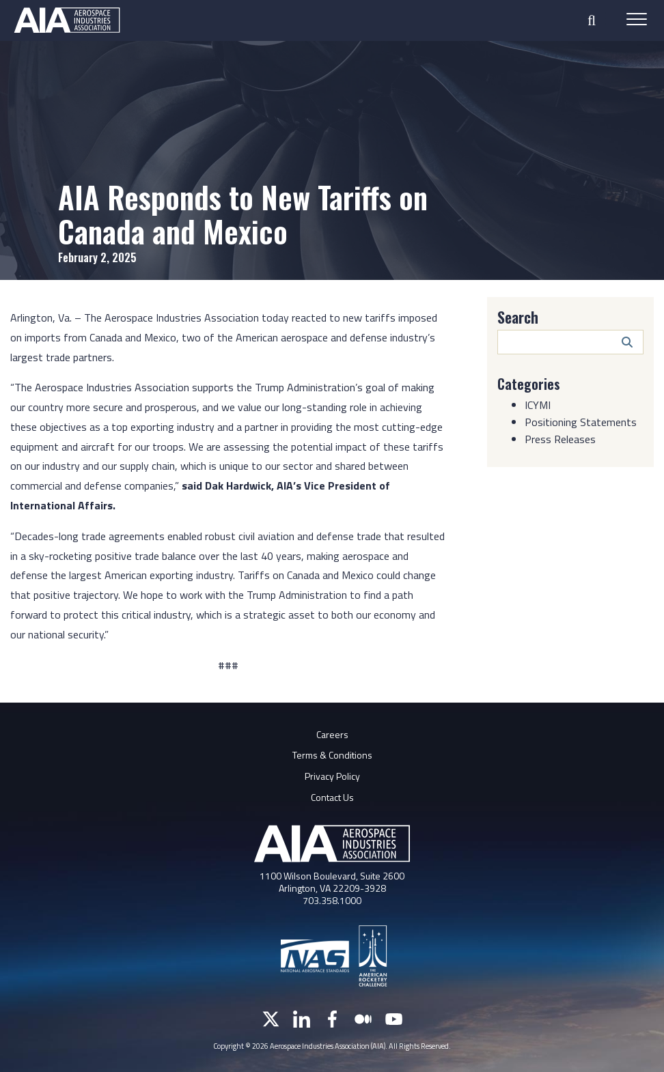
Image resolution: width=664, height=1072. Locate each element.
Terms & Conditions (332, 755)
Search (517, 317)
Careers (332, 734)
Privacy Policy (332, 776)
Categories (528, 383)
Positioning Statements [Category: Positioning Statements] (581, 422)
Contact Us (332, 797)
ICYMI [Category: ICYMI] (538, 405)
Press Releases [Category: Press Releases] (560, 439)
